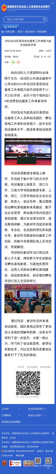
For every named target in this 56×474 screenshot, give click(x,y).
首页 (19, 31)
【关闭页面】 (45, 367)
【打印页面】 (32, 367)
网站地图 (20, 455)
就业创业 (30, 31)
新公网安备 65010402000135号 (19, 451)
